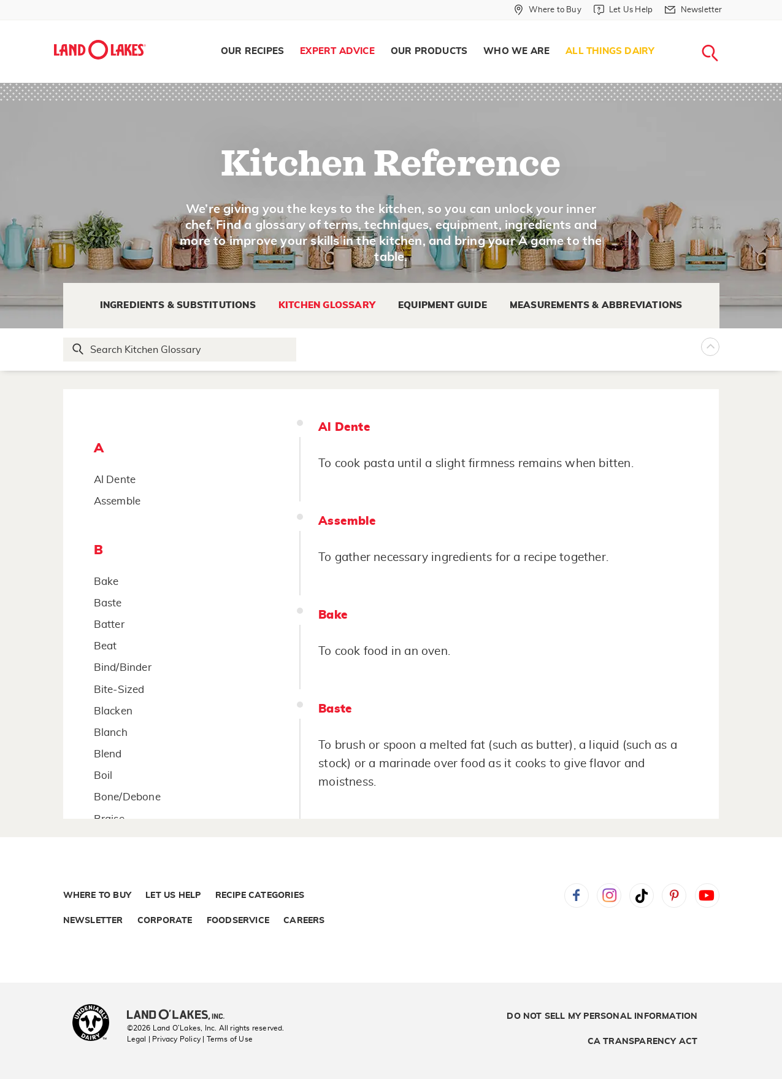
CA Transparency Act (643, 1041)
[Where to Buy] (547, 10)
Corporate (165, 920)
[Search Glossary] (180, 350)
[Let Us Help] (623, 10)
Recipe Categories (259, 895)
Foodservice (238, 920)
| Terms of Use (227, 1039)
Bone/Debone (127, 797)
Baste (108, 603)
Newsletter (93, 920)
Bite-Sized (119, 689)
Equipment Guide (442, 305)
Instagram (609, 895)
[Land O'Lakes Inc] (180, 1015)
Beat (105, 646)
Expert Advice (337, 51)
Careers (303, 920)
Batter (109, 624)
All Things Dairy (609, 51)
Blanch (111, 732)
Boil (103, 775)
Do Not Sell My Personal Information (602, 1016)
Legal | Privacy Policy (164, 1039)
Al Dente (115, 479)
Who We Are (516, 51)
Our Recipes (252, 51)
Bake (106, 581)
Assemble (117, 501)
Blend (108, 754)
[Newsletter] (693, 10)
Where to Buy (97, 895)
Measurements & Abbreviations (596, 305)
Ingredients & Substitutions (178, 305)
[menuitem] (252, 51)
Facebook (576, 895)
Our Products (429, 51)
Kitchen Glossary (326, 305)
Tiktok (641, 895)
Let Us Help (173, 895)
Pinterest (674, 895)
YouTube (707, 895)
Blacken (113, 711)
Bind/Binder (122, 667)
